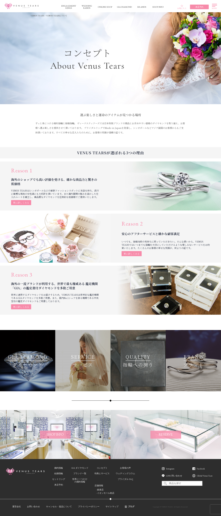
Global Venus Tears (204, 475)
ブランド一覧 (79, 473)
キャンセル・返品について (59, 506)
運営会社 (16, 506)
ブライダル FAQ (125, 479)
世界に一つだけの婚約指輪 (79, 480)
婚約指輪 (58, 468)
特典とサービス (102, 473)
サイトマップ (112, 506)
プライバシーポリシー (88, 506)
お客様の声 (125, 468)
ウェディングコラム (125, 473)
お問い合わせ (33, 506)
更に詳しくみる (21, 202)
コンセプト (102, 468)
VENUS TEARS (37, 15)
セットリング (58, 479)
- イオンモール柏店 (105, 493)
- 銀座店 (100, 489)
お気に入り (181, 7)
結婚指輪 (58, 473)
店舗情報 (99, 485)
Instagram (170, 468)
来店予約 (58, 484)
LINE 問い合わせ (174, 475)
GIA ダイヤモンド (79, 468)
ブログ (131, 506)
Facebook (201, 468)
